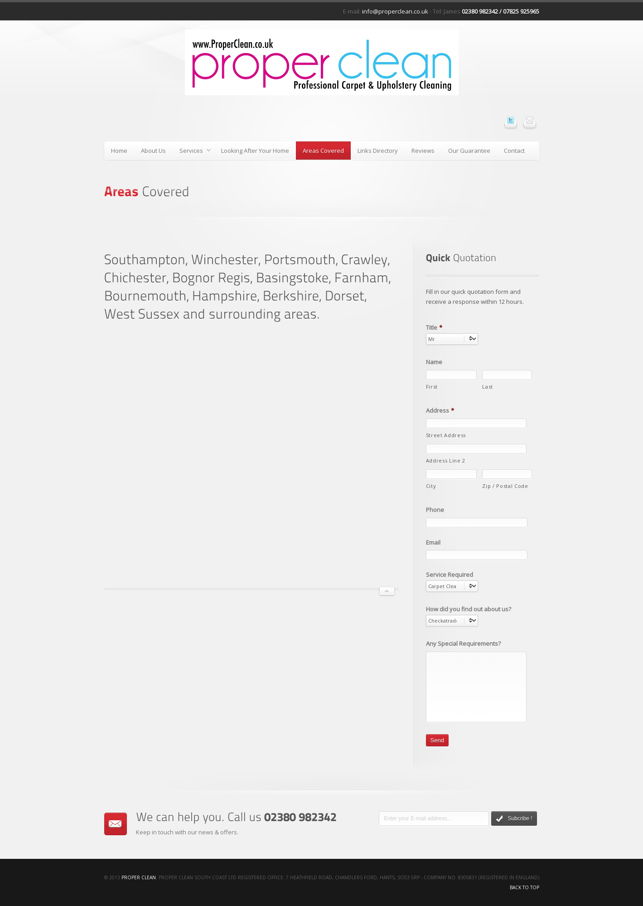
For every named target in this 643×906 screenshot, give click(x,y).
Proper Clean (138, 877)
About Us (153, 150)
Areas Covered (323, 150)
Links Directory (378, 150)
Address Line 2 (445, 460)
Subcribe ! (514, 819)
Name (434, 362)
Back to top (524, 887)
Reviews (423, 150)
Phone (435, 510)
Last (487, 386)
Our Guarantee (469, 150)
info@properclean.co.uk (395, 11)
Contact (514, 150)
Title (434, 327)
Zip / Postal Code (505, 485)
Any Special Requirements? (463, 644)
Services (192, 152)
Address (440, 410)
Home (119, 150)
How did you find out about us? (468, 609)
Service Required (449, 575)
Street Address (446, 435)
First (432, 386)
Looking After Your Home (255, 150)
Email (433, 542)
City (431, 485)
